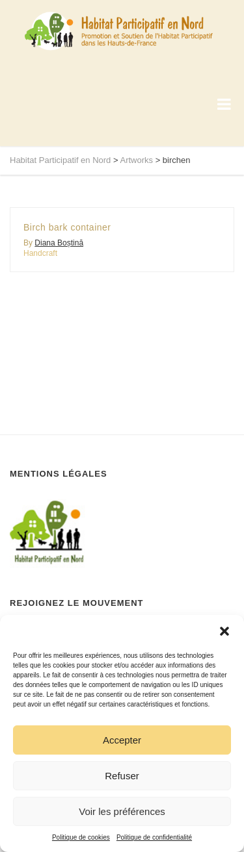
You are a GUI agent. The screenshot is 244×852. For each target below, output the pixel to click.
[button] (224, 631)
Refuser (122, 775)
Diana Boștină (58, 242)
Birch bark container (67, 227)
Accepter (122, 740)
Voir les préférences (122, 811)
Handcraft (40, 253)
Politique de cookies (81, 837)
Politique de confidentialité (154, 837)
